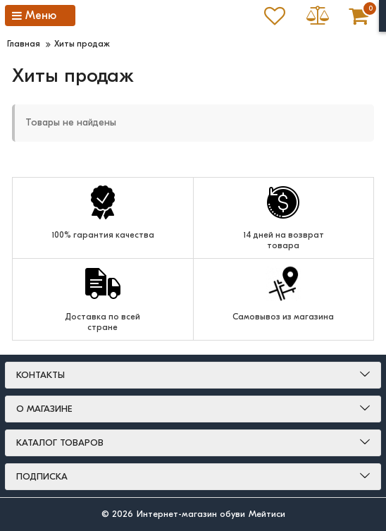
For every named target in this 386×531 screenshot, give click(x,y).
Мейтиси (267, 513)
